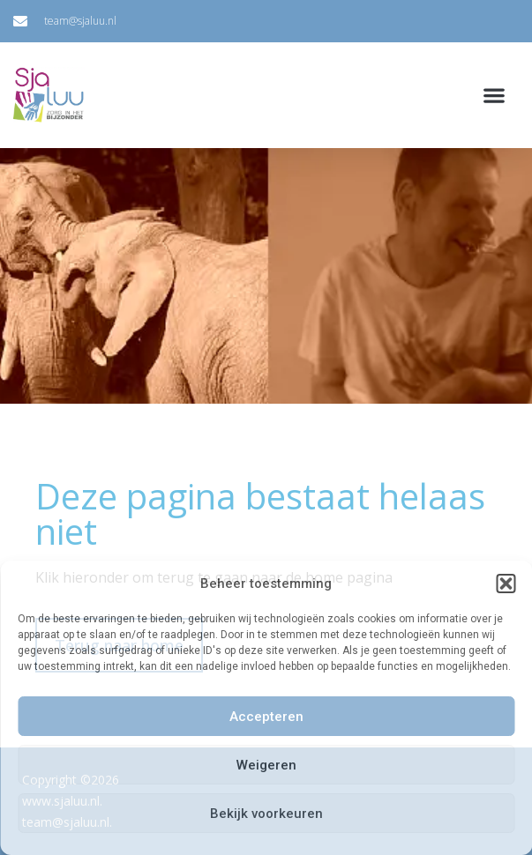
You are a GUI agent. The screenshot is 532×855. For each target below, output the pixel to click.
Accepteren (266, 717)
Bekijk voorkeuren (266, 814)
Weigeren (266, 765)
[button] (505, 583)
